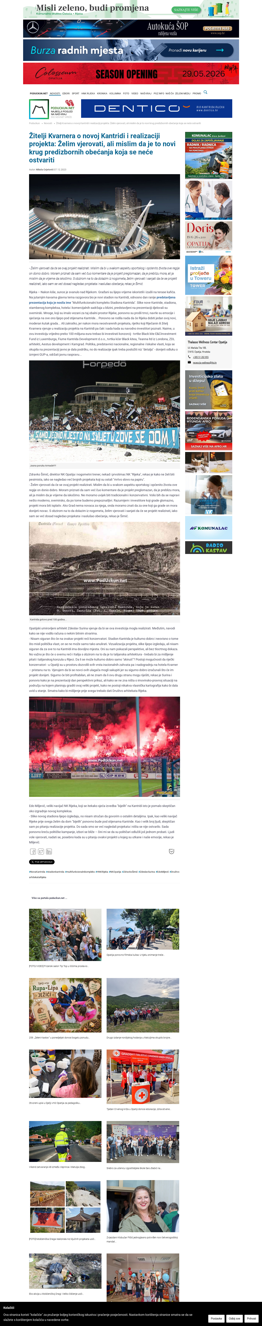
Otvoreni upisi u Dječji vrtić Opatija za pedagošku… (55, 1103)
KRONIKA (102, 93)
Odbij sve (234, 1318)
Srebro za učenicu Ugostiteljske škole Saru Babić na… (134, 1168)
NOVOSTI (55, 93)
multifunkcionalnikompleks (80, 871)
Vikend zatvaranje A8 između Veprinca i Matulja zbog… (57, 1167)
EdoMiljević (163, 871)
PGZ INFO (159, 93)
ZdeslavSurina (147, 871)
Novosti (48, 123)
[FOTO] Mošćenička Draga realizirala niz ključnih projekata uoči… (62, 1239)
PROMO (197, 93)
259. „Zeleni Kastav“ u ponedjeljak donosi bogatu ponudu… (59, 1037)
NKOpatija (115, 871)
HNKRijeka (102, 871)
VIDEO (134, 93)
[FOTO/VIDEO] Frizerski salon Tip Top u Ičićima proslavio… (59, 966)
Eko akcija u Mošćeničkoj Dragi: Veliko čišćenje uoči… (56, 1293)
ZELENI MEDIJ (182, 93)
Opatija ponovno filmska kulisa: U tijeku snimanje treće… (136, 955)
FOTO (126, 93)
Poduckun (34, 123)
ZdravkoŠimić (130, 871)
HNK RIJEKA (88, 93)
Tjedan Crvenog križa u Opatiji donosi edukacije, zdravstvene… (139, 1109)
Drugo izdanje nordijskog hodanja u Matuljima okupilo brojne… (139, 1037)
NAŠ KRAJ (145, 93)
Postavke (216, 1318)
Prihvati (251, 1318)
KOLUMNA (115, 93)
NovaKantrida (37, 871)
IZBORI (66, 93)
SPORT (75, 93)
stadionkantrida (55, 871)
